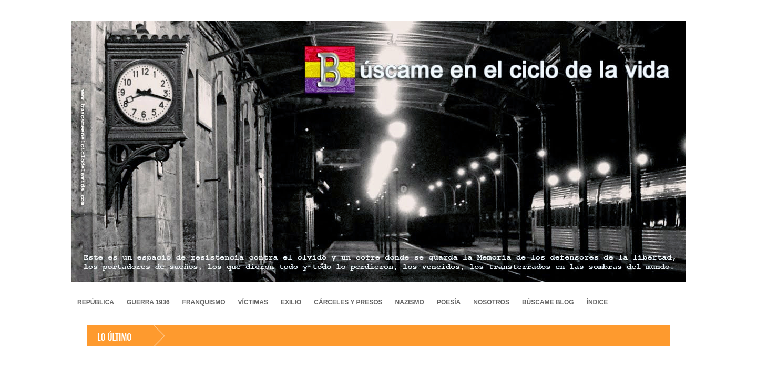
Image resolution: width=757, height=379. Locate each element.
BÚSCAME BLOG (548, 302)
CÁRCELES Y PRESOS (348, 302)
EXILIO (291, 302)
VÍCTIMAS (253, 302)
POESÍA (449, 302)
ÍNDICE (597, 302)
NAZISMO (409, 302)
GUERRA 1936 (148, 302)
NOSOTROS (491, 302)
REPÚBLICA (95, 302)
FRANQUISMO (204, 302)
